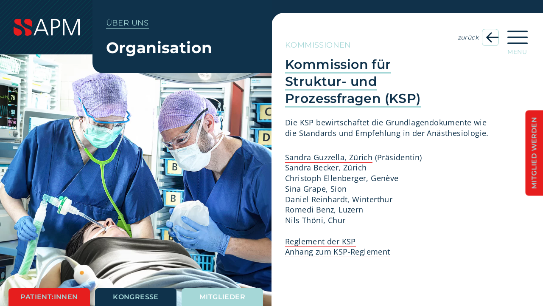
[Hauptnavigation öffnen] (517, 40)
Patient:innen (49, 297)
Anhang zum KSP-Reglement (337, 251)
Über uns (127, 23)
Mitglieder (222, 297)
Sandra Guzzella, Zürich (328, 157)
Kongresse (136, 297)
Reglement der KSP (320, 241)
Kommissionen (318, 45)
